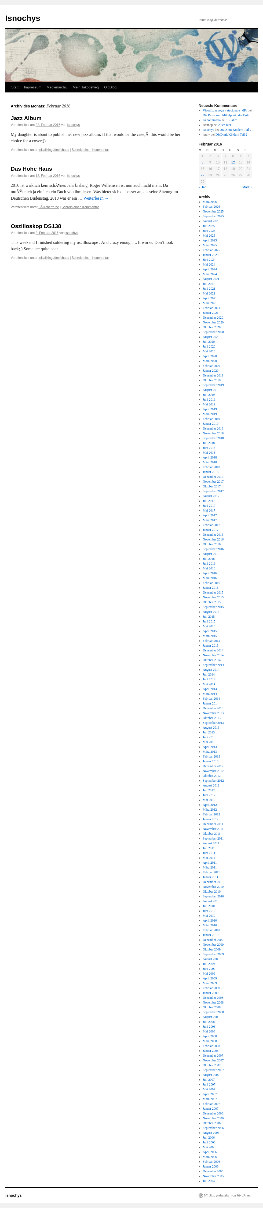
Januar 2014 (210, 703)
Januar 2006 (210, 1166)
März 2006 (210, 1157)
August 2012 (211, 785)
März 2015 (210, 636)
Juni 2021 (209, 288)
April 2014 (210, 689)
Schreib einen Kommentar (90, 150)
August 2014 (211, 670)
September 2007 (213, 1070)
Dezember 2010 (213, 882)
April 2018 (210, 457)
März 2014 (210, 694)
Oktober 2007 (212, 1065)
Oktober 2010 (212, 891)
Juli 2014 (209, 674)
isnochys (73, 125)
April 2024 (210, 269)
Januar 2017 (210, 530)
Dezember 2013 (213, 708)
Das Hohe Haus (31, 169)
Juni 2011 (209, 853)
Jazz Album (26, 118)
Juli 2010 (209, 906)
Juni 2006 (209, 1142)
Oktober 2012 (212, 776)
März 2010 (210, 925)
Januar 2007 (210, 1108)
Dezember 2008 (213, 998)
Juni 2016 (209, 563)
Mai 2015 (209, 626)
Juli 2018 (209, 443)
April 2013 (210, 747)
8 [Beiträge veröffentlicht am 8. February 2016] (202, 162)
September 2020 (213, 332)
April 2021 (210, 298)
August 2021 (211, 279)
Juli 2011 (209, 848)
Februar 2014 (211, 698)
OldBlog (110, 87)
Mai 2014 (209, 684)
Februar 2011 (211, 872)
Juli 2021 (209, 284)
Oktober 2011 (212, 834)
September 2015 (213, 607)
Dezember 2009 (213, 940)
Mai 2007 (209, 1089)
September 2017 (213, 491)
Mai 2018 (209, 452)
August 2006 (211, 1133)
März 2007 (210, 1099)
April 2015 (210, 631)
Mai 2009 (209, 973)
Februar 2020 (211, 366)
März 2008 (210, 1041)
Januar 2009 (210, 993)
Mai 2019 (209, 404)
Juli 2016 (209, 559)
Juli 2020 (209, 342)
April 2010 (210, 920)
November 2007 (213, 1060)
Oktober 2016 (212, 544)
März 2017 (210, 520)
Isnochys (22, 18)
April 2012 (210, 805)
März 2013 (210, 752)
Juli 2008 (209, 1022)
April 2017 (210, 515)
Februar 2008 (211, 1046)
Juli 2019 (209, 395)
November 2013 (213, 713)
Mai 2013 (209, 742)
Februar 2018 (211, 467)
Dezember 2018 (213, 428)
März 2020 (210, 361)
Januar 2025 (210, 255)
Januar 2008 (210, 1051)
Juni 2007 (209, 1084)
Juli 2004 (209, 1181)
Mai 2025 (209, 235)
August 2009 (211, 959)
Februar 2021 (211, 308)
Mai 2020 (209, 351)
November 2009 (213, 944)
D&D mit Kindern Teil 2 (235, 130)
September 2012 (213, 780)
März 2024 (210, 274)
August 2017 (211, 496)
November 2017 (213, 481)
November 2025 (213, 211)
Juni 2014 (209, 679)
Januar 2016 (210, 588)
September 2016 (213, 549)
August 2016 (211, 554)
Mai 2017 (209, 510)
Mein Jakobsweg (86, 87)
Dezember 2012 (213, 766)
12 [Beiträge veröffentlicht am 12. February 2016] (233, 162)
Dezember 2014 (213, 650)
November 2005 (213, 1176)
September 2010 (213, 896)
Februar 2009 (211, 988)
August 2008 (211, 1017)
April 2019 (210, 409)
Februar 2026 (211, 206)
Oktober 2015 (212, 602)
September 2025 (213, 216)
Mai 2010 (209, 916)
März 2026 (210, 202)
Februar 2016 (211, 583)
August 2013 (211, 727)
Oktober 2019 (212, 380)
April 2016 (210, 573)
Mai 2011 (209, 858)
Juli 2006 (209, 1137)
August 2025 (211, 221)
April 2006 (210, 1152)
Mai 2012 (209, 800)
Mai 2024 (209, 264)
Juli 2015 (209, 616)
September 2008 (213, 1012)
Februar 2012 (211, 814)
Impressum (32, 87)
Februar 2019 (211, 419)
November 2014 (213, 655)
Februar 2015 (211, 641)
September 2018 (213, 438)
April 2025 (210, 240)
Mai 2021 (209, 293)
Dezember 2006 (213, 1113)
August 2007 (211, 1075)
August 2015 (211, 612)
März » (247, 187)
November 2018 (213, 433)
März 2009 (210, 983)
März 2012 (210, 809)
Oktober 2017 (212, 486)
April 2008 (210, 1036)
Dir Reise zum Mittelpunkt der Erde (226, 115)
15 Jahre (231, 120)
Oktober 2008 (212, 1007)
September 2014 (213, 665)
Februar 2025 (211, 250)
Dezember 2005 (213, 1171)
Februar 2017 (211, 525)
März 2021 (210, 303)
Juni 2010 (209, 911)
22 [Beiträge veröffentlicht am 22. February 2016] (202, 175)
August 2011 (211, 843)
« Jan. (203, 187)
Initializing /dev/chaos (53, 150)
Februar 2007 (211, 1104)
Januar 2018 (210, 472)
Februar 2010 (211, 930)
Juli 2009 (209, 964)
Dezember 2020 (213, 317)
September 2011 (213, 838)
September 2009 (213, 954)
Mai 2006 (209, 1147)
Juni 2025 (209, 231)
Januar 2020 (210, 370)
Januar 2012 (210, 819)
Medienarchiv (57, 87)
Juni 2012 (209, 795)
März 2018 (210, 462)
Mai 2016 (209, 568)
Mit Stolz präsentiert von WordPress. (227, 1195)
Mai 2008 (209, 1031)
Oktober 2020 (212, 327)
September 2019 (213, 385)
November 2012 (213, 771)
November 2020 (213, 322)
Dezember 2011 (213, 824)
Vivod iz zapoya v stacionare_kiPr (225, 110)
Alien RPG (225, 125)
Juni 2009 (209, 969)
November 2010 (213, 887)
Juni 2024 (209, 260)
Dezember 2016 (213, 534)
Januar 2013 (210, 761)
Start (15, 87)
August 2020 (211, 337)
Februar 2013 (211, 756)
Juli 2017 (209, 501)
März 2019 (210, 414)
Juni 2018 (209, 448)
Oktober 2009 (212, 949)
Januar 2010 (210, 935)
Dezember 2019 (213, 375)
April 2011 (210, 862)
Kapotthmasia (212, 120)
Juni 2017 (209, 506)
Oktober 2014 (212, 660)
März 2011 (210, 867)
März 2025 (210, 245)
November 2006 (213, 1118)
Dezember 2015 (213, 592)
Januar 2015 (210, 645)
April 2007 (210, 1094)
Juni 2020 (209, 346)
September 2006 (213, 1128)
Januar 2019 (210, 424)
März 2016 (210, 578)
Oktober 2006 (212, 1123)
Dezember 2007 (213, 1055)
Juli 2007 (209, 1080)
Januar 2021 (210, 313)
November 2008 (213, 1002)
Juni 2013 (209, 737)
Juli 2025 (209, 226)
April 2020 (210, 356)
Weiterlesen (96, 198)
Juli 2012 (209, 790)
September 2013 (213, 723)
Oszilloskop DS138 (36, 226)
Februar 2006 (211, 1162)
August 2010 (211, 901)
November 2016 (213, 539)
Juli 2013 (209, 732)
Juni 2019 (209, 399)
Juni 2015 (209, 621)
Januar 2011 (210, 877)
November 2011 (213, 829)
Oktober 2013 (212, 718)
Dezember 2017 (213, 477)
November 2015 (213, 597)
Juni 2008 (209, 1026)
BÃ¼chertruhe (48, 207)
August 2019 (211, 390)
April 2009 (210, 978)
